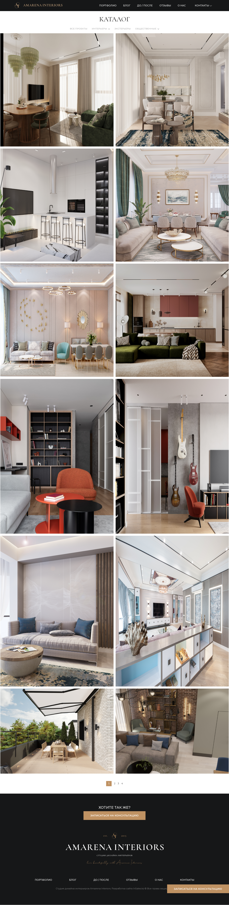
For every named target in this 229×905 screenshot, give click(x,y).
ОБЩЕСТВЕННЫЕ (145, 28)
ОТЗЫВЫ (165, 5)
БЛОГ (126, 5)
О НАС (182, 5)
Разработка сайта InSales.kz (128, 888)
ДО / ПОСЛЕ (145, 5)
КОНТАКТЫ (187, 880)
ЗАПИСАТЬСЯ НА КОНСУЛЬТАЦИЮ (114, 815)
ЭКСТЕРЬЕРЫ (122, 28)
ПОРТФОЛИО (107, 5)
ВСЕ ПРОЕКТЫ (78, 28)
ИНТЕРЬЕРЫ (99, 28)
